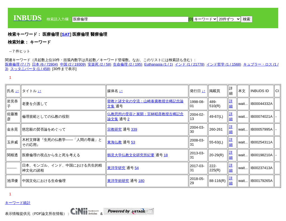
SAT (66, 34)
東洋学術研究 (118, 181)
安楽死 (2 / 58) (99, 64)
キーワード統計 (17, 203)
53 (133, 142)
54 (137, 168)
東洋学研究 (116, 168)
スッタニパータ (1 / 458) (30, 69)
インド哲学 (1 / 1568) (223, 64)
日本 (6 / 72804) (45, 64)
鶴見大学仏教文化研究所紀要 (130, 155)
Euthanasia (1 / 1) (158, 64)
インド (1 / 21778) (189, 64)
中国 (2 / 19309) (73, 64)
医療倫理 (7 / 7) (17, 64)
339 (134, 129)
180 (141, 181)
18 (166, 155)
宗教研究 (114, 129)
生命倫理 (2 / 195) (127, 64)
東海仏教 (114, 142)
